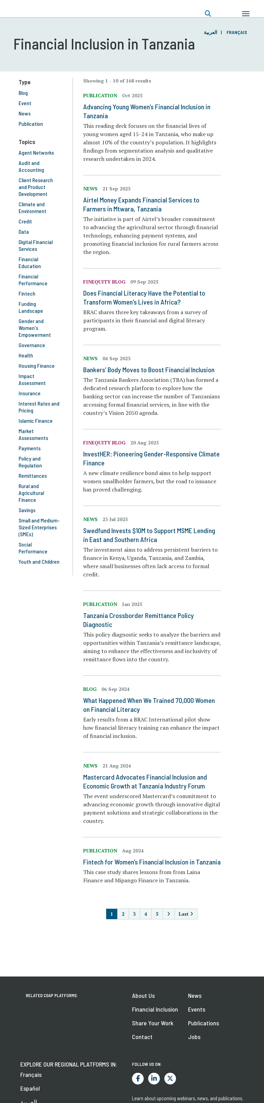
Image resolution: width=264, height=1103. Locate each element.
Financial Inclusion (155, 1009)
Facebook (138, 1078)
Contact (142, 1036)
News (194, 995)
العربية (210, 32)
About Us (143, 995)
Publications (203, 1023)
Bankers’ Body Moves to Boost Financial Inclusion (148, 369)
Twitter (170, 1078)
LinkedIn (154, 1078)
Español (30, 1088)
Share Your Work (152, 1023)
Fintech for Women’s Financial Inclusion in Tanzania (152, 862)
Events (196, 1009)
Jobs (194, 1036)
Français (237, 32)
